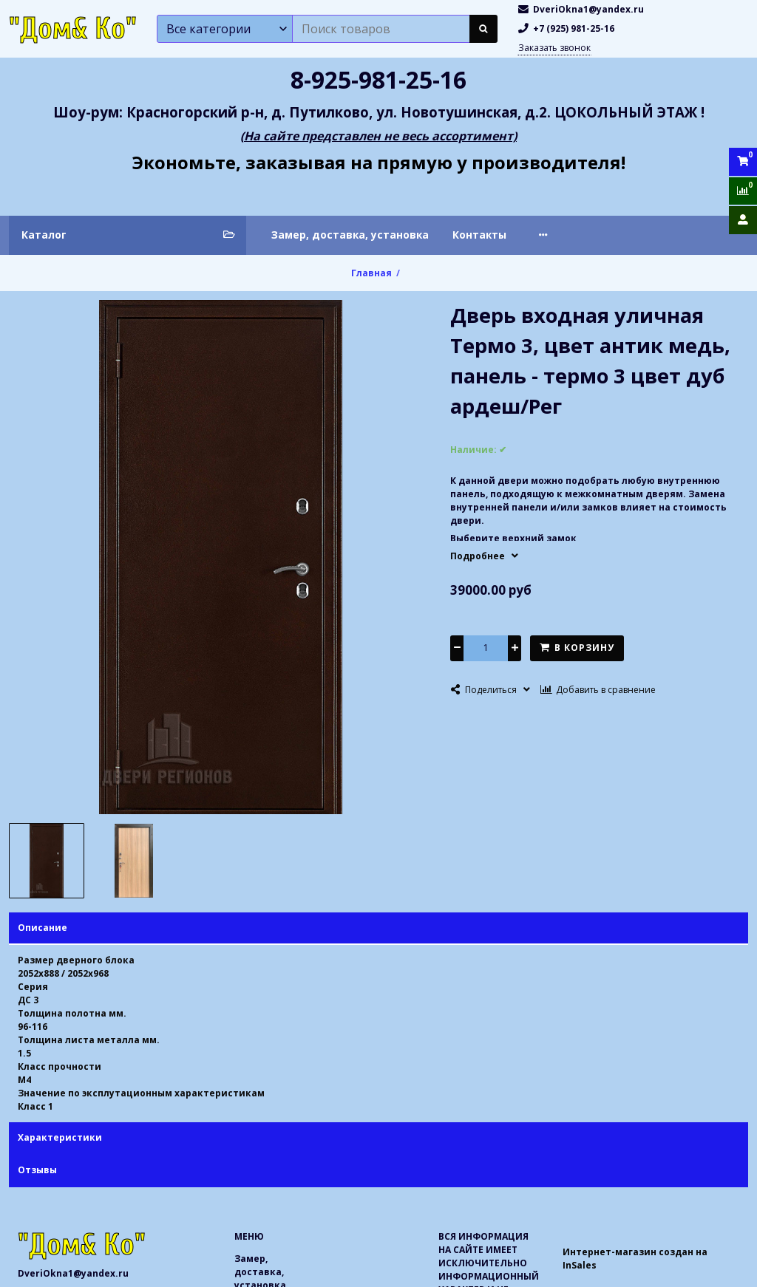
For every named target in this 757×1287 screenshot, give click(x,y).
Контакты (479, 235)
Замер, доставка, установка (350, 235)
